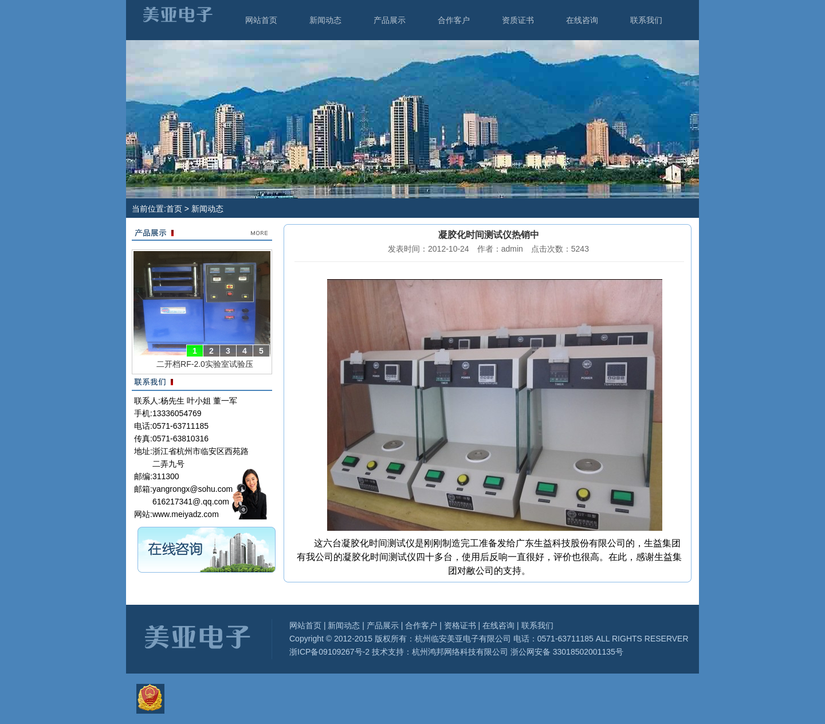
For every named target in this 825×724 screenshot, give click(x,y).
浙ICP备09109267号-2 (329, 651)
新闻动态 (325, 20)
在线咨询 (582, 20)
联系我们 (646, 20)
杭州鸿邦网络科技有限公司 (460, 651)
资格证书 (460, 625)
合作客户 (454, 20)
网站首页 (261, 20)
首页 (174, 208)
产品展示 (390, 20)
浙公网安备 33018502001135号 (565, 651)
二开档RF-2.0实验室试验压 (204, 364)
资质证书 (518, 20)
